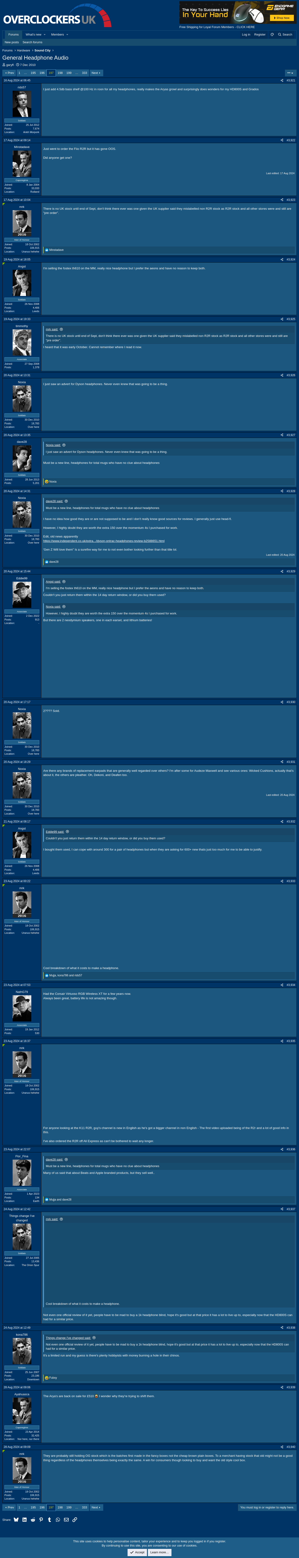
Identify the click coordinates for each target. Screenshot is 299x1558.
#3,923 (291, 200)
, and (65, 975)
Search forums (33, 42)
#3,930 (291, 702)
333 (84, 73)
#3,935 (291, 1041)
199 (68, 73)
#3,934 (291, 985)
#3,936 (291, 1149)
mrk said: (52, 329)
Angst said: (53, 581)
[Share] (282, 80)
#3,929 (291, 571)
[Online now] (4, 204)
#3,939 (291, 1387)
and (60, 1199)
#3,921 (291, 80)
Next (95, 73)
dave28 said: (54, 501)
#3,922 (291, 140)
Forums (13, 34)
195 (33, 73)
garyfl (10, 65)
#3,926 (291, 375)
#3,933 (291, 881)
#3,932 (291, 821)
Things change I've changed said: (68, 1338)
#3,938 (291, 1327)
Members (57, 34)
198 (60, 73)
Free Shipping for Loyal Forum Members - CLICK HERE (217, 27)
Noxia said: (53, 445)
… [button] (25, 73)
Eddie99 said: (55, 831)
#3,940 (291, 1447)
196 (42, 73)
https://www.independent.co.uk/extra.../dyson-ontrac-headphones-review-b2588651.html (103, 541)
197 (51, 73)
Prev (11, 73)
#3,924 (291, 259)
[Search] (285, 35)
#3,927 (291, 435)
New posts (12, 42)
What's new (33, 34)
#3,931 (291, 762)
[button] (45, 35)
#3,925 (291, 319)
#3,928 (291, 491)
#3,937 (291, 1209)
